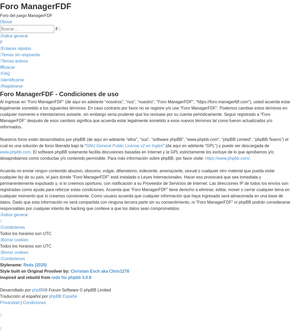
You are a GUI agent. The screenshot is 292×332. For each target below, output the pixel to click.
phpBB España (63, 296)
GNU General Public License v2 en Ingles (124, 146)
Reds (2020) (35, 265)
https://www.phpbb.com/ (227, 158)
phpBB (38, 290)
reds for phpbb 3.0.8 (71, 277)
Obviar (6, 22)
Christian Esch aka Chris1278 (100, 271)
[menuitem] (1, 42)
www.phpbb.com (15, 152)
